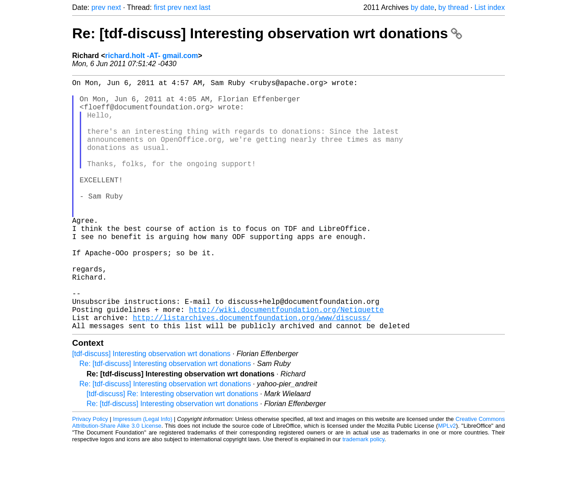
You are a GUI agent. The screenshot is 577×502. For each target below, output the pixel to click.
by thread (453, 7)
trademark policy (364, 495)
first (159, 7)
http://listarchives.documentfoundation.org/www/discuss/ (252, 371)
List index (489, 7)
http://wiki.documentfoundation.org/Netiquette (286, 361)
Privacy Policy (90, 474)
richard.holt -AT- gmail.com (151, 55)
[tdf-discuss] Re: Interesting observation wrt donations (172, 449)
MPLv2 (447, 481)
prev (98, 7)
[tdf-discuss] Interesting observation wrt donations (151, 409)
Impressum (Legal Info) (142, 474)
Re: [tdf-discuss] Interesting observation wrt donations (267, 33)
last (205, 7)
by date (422, 7)
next (114, 7)
